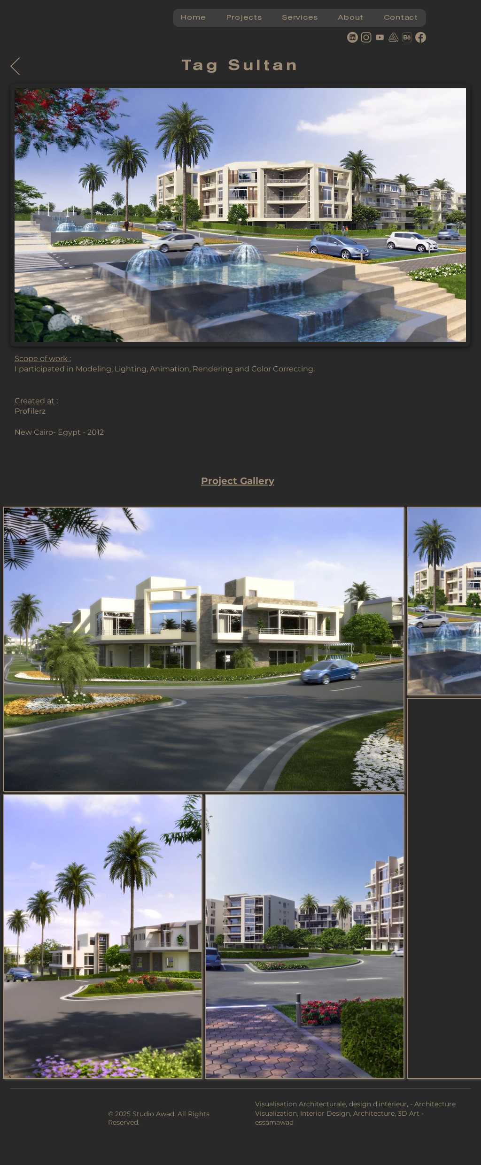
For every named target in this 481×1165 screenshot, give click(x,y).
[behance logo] (407, 37)
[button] (244, 18)
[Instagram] (366, 37)
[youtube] (379, 37)
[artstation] (393, 37)
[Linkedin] (352, 37)
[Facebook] (420, 37)
